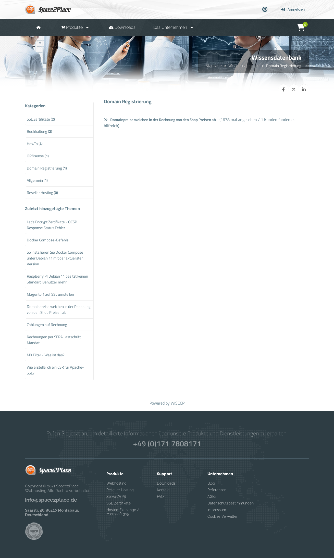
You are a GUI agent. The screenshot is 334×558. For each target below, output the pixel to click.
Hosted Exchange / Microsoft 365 (122, 512)
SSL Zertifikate (118, 503)
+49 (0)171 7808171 (167, 444)
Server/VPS (116, 497)
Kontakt (163, 490)
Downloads (166, 483)
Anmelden (293, 9)
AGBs (211, 497)
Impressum (216, 510)
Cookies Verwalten (222, 516)
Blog (211, 483)
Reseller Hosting (120, 490)
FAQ (160, 497)
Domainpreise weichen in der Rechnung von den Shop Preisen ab (160, 120)
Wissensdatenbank (243, 65)
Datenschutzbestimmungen (227, 503)
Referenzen (216, 490)
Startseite (214, 65)
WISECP (177, 403)
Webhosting (116, 483)
